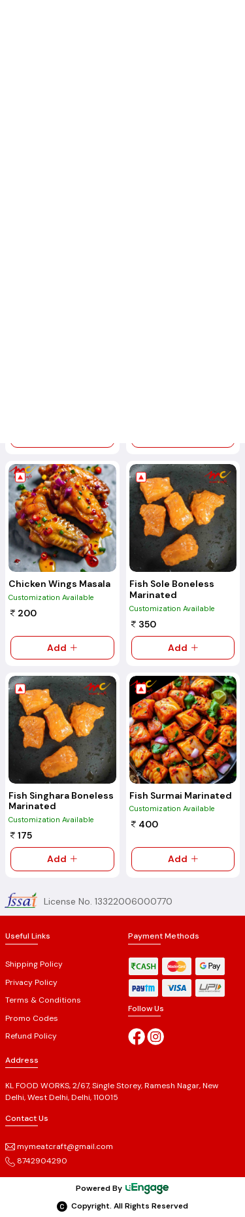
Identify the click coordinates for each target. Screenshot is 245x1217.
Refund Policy (31, 1036)
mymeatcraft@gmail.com (59, 1146)
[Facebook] (136, 1036)
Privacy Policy (31, 982)
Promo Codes (31, 1018)
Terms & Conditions (43, 1000)
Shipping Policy (34, 964)
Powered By (123, 1188)
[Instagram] (155, 1036)
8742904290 (36, 1161)
